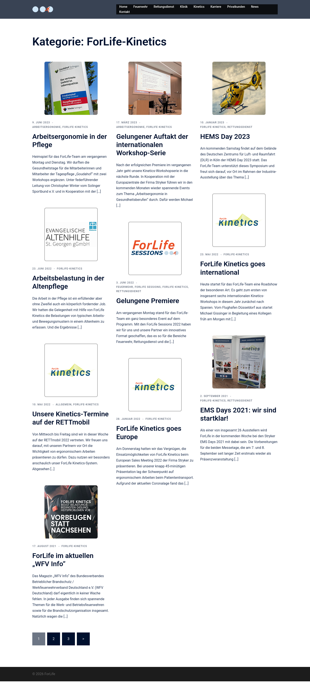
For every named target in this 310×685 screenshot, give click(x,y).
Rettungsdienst (164, 6)
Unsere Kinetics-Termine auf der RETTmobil (70, 422)
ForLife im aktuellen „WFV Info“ (62, 563)
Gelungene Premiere (147, 304)
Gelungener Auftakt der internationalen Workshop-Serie (152, 148)
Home (123, 6)
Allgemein (64, 408)
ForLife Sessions (148, 290)
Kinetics (199, 6)
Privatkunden (236, 6)
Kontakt (124, 12)
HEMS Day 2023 (225, 140)
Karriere (216, 6)
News (255, 6)
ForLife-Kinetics (75, 130)
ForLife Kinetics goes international (232, 271)
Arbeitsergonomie (46, 130)
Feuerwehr (140, 6)
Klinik (184, 6)
